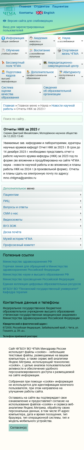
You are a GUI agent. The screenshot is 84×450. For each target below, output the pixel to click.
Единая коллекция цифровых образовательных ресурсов (42, 284)
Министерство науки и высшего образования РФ (36, 274)
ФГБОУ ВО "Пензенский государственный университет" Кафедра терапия (40, 290)
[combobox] (42, 118)
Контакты (26, 12)
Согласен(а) (18, 427)
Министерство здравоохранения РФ (27, 261)
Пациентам (60, 6)
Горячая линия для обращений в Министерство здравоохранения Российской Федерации (35, 268)
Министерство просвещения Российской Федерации (38, 279)
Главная (25, 6)
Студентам (41, 6)
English (45, 13)
